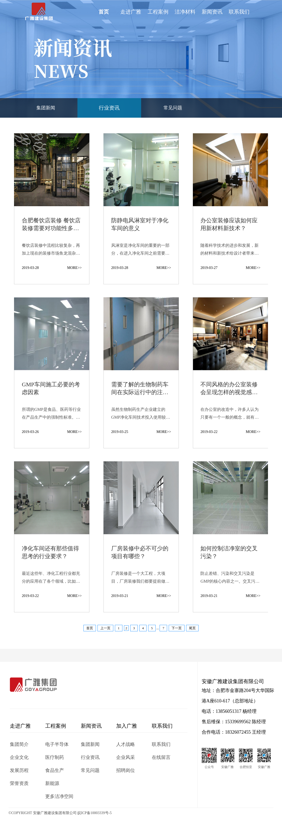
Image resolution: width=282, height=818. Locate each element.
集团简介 (19, 744)
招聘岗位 (125, 770)
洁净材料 (185, 12)
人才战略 (125, 744)
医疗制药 (54, 757)
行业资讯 (109, 108)
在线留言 (161, 757)
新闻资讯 (212, 12)
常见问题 (172, 107)
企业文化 (19, 757)
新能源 (52, 783)
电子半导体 (57, 744)
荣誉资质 (19, 783)
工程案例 (158, 12)
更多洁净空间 (59, 796)
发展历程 (19, 770)
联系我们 (239, 12)
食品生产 (54, 770)
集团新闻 (45, 107)
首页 (104, 12)
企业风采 (125, 757)
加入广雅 (126, 726)
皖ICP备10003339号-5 (94, 813)
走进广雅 (130, 12)
